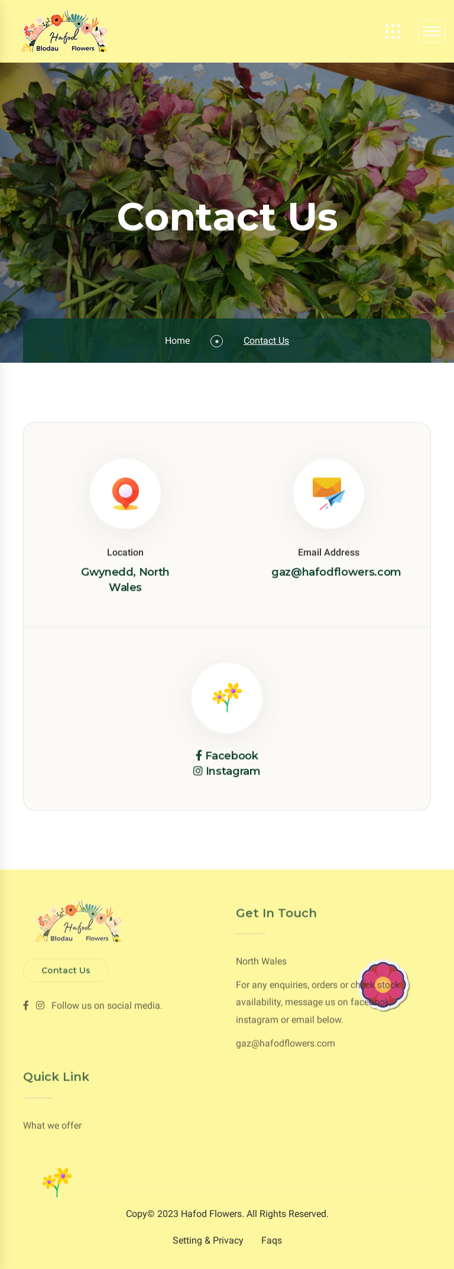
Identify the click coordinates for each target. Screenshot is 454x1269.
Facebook (231, 756)
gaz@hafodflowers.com (336, 572)
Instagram (233, 772)
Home (177, 340)
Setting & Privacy (208, 1240)
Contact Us (65, 967)
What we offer (52, 1122)
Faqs (271, 1240)
